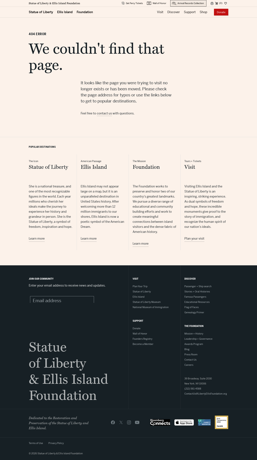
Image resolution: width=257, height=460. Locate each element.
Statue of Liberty (41, 12)
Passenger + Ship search (197, 286)
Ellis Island (65, 12)
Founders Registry (142, 338)
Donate (221, 12)
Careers (188, 364)
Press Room (190, 354)
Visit (160, 12)
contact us (104, 113)
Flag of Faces (191, 307)
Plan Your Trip (140, 286)
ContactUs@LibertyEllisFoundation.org (205, 393)
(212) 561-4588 (192, 388)
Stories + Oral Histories (197, 291)
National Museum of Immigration (151, 307)
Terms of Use (36, 443)
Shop (203, 12)
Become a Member (143, 344)
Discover (173, 12)
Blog (186, 349)
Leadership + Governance (198, 338)
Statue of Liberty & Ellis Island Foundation (54, 3)
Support (190, 12)
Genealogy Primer (194, 312)
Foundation (85, 12)
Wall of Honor (159, 3)
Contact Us (190, 359)
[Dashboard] (225, 3)
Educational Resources (197, 302)
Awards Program (193, 344)
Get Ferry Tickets (134, 3)
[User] (212, 3)
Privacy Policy (56, 443)
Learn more (37, 238)
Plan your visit (194, 238)
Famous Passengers (195, 296)
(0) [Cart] (220, 3)
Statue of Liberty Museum (147, 302)
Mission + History (193, 333)
